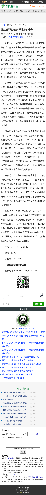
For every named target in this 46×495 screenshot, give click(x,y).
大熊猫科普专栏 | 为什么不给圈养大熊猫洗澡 (20, 357)
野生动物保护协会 (16, 37)
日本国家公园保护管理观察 (12, 421)
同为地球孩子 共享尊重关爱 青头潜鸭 (17, 360)
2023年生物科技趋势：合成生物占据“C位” (15, 417)
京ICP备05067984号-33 (23, 490)
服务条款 (10, 458)
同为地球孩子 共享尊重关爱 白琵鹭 (16, 367)
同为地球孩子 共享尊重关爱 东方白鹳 (17, 371)
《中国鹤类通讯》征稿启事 (13, 378)
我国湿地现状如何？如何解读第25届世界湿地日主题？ (15, 414)
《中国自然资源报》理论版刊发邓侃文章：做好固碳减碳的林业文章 (15, 392)
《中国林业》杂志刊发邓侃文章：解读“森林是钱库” (15, 396)
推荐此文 (38, 304)
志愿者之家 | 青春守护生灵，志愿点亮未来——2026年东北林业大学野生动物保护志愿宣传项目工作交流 (23, 335)
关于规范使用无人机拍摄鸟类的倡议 (17, 374)
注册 (12, 2)
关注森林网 (25, 488)
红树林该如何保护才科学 (12, 424)
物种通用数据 (8, 399)
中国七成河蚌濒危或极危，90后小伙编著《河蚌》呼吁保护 (15, 410)
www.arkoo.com (14, 475)
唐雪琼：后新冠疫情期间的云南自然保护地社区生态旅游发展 (15, 407)
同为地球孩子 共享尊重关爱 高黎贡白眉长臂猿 (21, 364)
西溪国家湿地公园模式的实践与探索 (15, 403)
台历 (32, 2)
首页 (3, 25)
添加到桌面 (40, 2)
